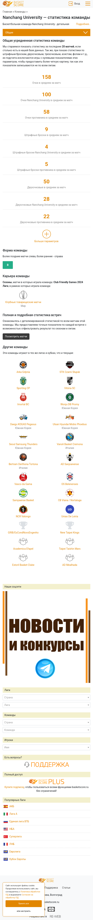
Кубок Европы (15, 859)
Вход (74, 3)
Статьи (66, 887)
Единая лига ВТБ (16, 821)
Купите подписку (14, 787)
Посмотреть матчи (16, 336)
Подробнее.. (83, 24)
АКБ (9, 806)
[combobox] (46, 697)
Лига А (10, 813)
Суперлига (13, 836)
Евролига (12, 851)
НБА (9, 828)
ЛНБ (9, 844)
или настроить (24, 911)
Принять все (23, 904)
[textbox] (46, 697)
